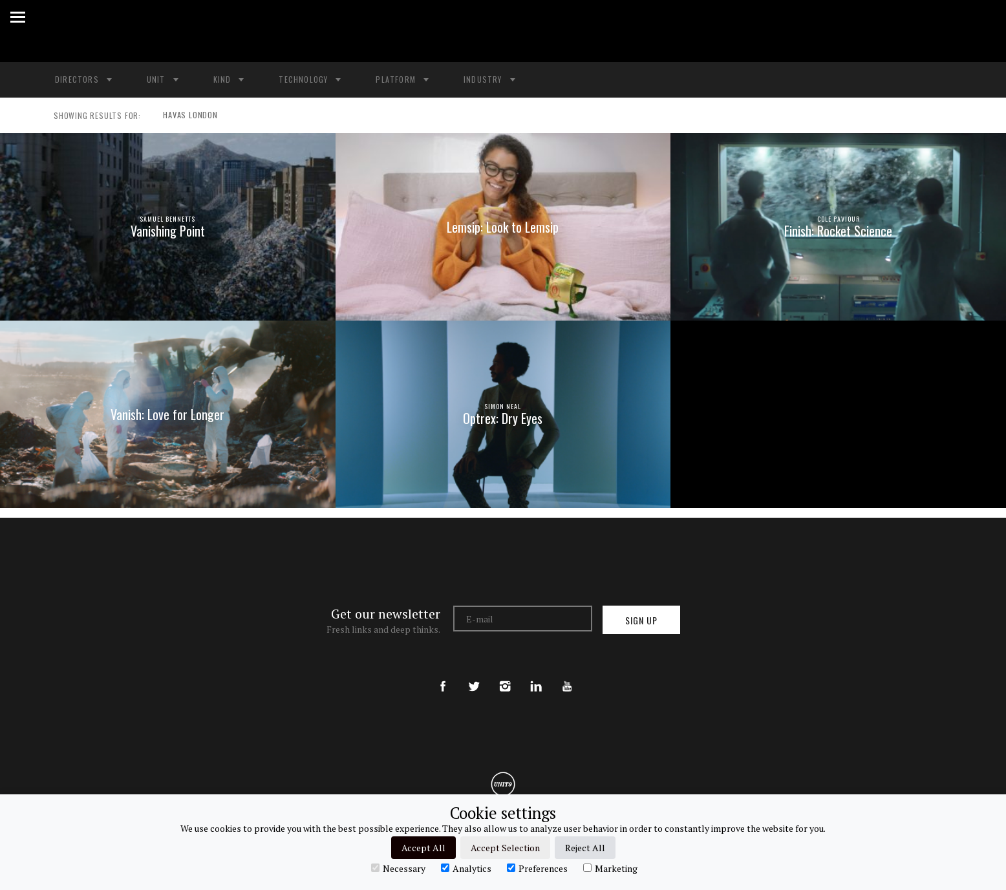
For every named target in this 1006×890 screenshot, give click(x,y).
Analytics (466, 868)
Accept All (423, 848)
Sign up (641, 620)
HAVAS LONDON (185, 115)
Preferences (537, 868)
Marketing (610, 868)
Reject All (585, 848)
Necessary (398, 868)
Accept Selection (505, 848)
